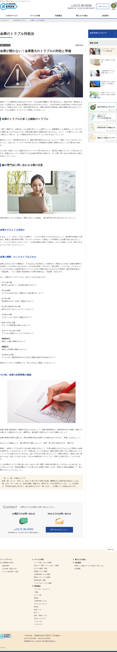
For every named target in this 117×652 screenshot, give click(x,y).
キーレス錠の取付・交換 (10, 571)
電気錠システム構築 (40, 571)
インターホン (38, 621)
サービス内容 (35, 16)
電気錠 (36, 598)
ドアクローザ (38, 624)
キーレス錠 (37, 595)
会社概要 (77, 568)
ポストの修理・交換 (40, 568)
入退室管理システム (40, 601)
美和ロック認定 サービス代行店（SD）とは (89, 566)
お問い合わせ (102, 6)
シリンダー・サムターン (42, 589)
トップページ (4, 20)
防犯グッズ (37, 609)
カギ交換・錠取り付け (9, 568)
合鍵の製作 (5, 566)
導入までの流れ (82, 16)
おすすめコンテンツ (20, 20)
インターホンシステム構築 (43, 583)
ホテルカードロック (40, 604)
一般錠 (36, 592)
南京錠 (36, 607)
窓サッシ (37, 612)
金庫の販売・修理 (40, 580)
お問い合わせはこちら (59, 530)
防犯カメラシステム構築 (42, 577)
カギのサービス (12, 16)
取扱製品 (58, 16)
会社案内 (78, 562)
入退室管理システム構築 (42, 574)
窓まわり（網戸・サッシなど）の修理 (46, 565)
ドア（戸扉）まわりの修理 (43, 562)
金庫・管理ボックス (40, 615)
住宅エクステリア (40, 618)
